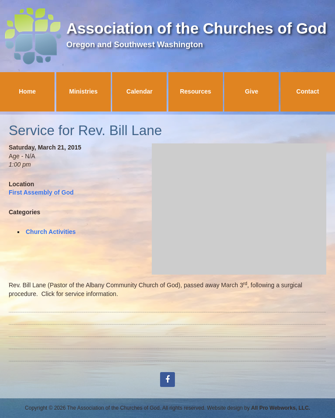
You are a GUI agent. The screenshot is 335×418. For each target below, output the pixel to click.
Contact (307, 91)
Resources (195, 91)
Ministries (83, 91)
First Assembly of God (41, 192)
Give (251, 91)
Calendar (139, 91)
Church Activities (51, 231)
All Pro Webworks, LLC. (280, 408)
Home (27, 91)
